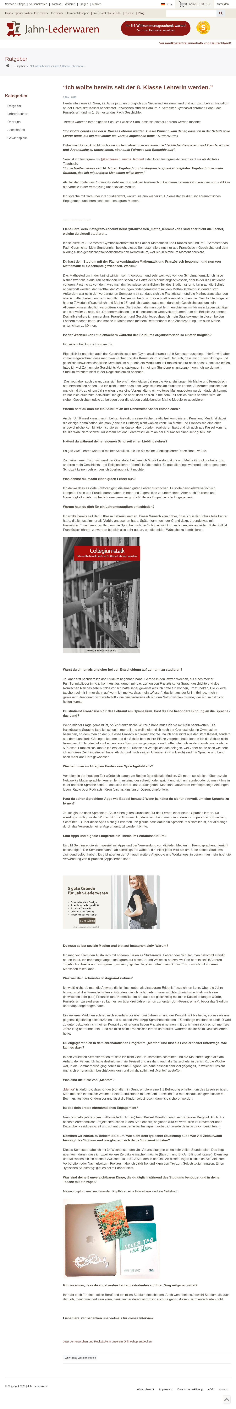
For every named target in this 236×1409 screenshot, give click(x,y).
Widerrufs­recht (145, 1389)
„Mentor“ (69, 1089)
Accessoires (16, 130)
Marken (97, 4)
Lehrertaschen (18, 114)
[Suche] (221, 13)
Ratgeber (20, 66)
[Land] (167, 4)
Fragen (84, 4)
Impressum (165, 1389)
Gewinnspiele (17, 138)
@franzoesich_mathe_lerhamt (122, 159)
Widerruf (70, 4)
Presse (130, 13)
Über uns (14, 122)
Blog (141, 13)
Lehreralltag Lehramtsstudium (80, 1357)
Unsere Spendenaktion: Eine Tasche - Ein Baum (34, 13)
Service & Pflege (15, 4)
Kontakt (56, 4)
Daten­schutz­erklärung (190, 1389)
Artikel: (194, 4)
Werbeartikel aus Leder (107, 13)
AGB (210, 1389)
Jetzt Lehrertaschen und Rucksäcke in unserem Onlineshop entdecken (107, 1341)
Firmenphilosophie (78, 13)
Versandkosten (38, 4)
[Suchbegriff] (191, 13)
